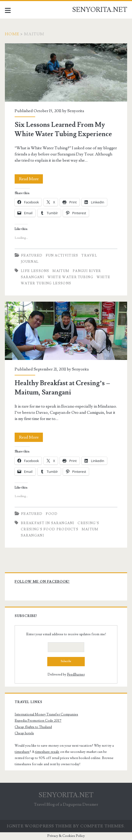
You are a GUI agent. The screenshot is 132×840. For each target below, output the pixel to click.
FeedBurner (76, 674)
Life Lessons (35, 271)
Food (52, 514)
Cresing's (88, 523)
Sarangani (32, 277)
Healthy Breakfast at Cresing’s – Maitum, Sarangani (66, 331)
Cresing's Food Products (49, 529)
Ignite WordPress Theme (39, 826)
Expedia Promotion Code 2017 (38, 721)
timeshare (22, 752)
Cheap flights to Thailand (33, 727)
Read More (31, 179)
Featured (31, 255)
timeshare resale (47, 752)
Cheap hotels (24, 733)
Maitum (60, 271)
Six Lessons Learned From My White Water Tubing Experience (66, 72)
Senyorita (75, 110)
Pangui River (87, 271)
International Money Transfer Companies (46, 714)
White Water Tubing (70, 277)
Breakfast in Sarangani (47, 523)
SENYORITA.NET (99, 9)
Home (12, 34)
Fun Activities (62, 255)
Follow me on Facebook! (42, 582)
